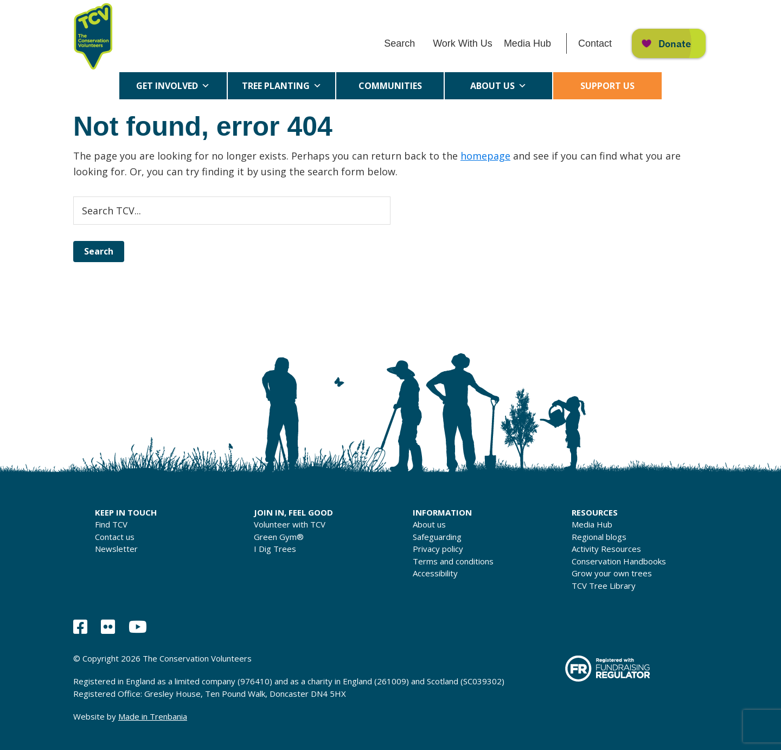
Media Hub (527, 43)
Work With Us (462, 43)
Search (399, 43)
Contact (595, 43)
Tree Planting (282, 85)
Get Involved (173, 85)
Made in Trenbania (152, 716)
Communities (390, 89)
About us (498, 85)
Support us (607, 86)
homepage (485, 155)
